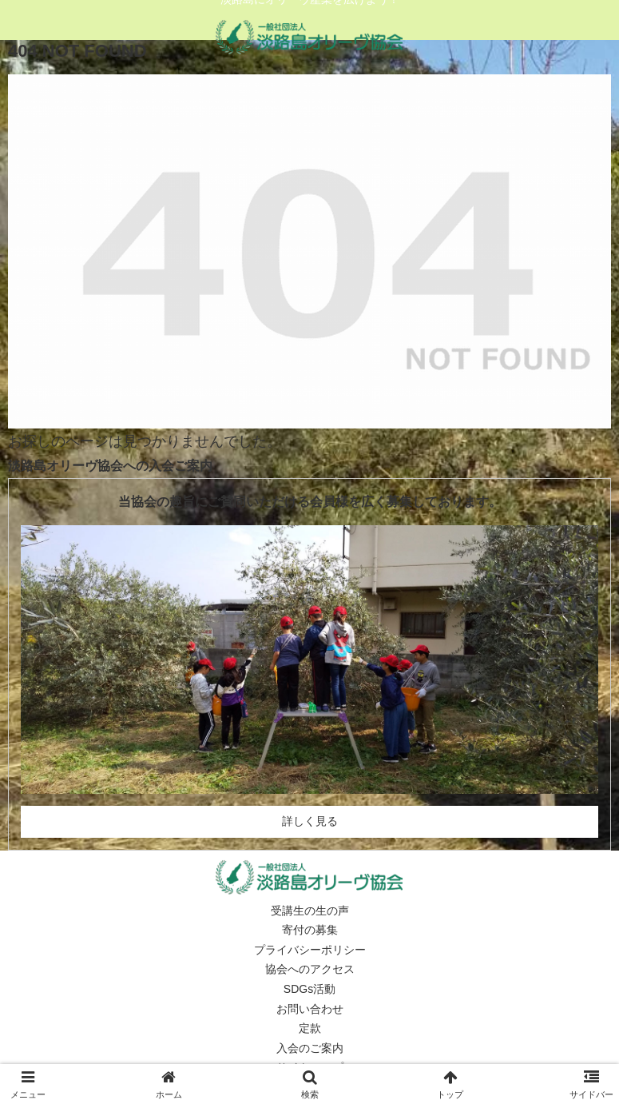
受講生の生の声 (310, 910)
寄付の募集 (310, 929)
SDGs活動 (309, 988)
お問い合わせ (309, 1008)
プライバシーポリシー (310, 949)
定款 (310, 1028)
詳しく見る (310, 821)
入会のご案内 (309, 1048)
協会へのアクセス (310, 969)
